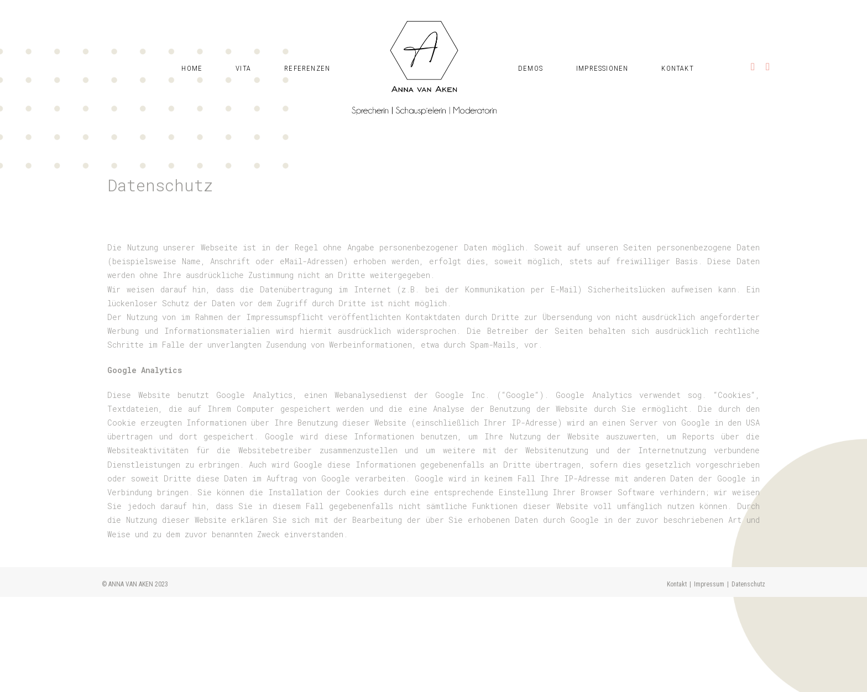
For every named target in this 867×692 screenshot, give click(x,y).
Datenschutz (748, 679)
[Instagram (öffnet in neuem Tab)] (753, 40)
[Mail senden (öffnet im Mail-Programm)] (768, 40)
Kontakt (677, 679)
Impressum (709, 679)
